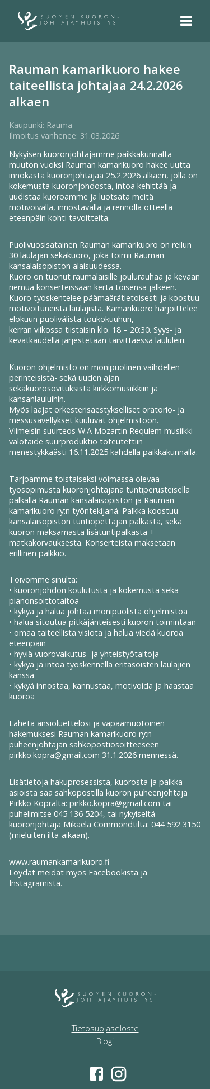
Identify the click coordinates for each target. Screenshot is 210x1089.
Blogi (105, 1041)
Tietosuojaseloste (105, 1028)
